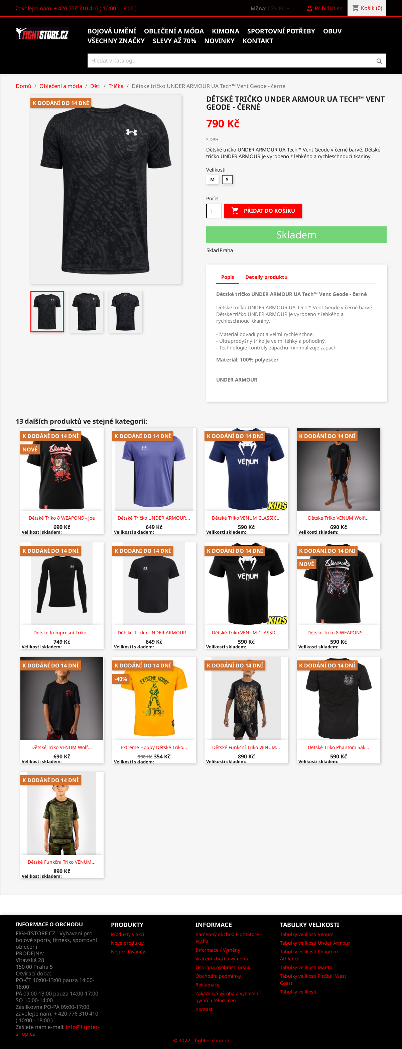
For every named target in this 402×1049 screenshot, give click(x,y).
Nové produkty (127, 943)
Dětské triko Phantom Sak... (338, 747)
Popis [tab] (227, 277)
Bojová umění (112, 31)
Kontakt (204, 1009)
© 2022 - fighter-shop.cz (201, 1040)
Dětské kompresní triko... (61, 632)
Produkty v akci (127, 934)
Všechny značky (116, 40)
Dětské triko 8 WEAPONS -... (338, 632)
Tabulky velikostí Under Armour (315, 943)
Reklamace (207, 984)
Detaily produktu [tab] (266, 277)
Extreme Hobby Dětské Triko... (154, 747)
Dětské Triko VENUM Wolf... (338, 518)
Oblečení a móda (174, 31)
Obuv (332, 31)
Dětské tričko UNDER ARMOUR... (154, 518)
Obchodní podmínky (218, 976)
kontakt (258, 40)
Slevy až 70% (174, 40)
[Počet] (214, 211)
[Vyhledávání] (237, 61)
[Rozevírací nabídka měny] (280, 9)
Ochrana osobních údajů (223, 967)
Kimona (225, 31)
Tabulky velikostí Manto (306, 967)
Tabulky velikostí (298, 991)
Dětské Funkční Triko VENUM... (246, 747)
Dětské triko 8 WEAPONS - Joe (62, 518)
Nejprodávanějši (129, 951)
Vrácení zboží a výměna (221, 958)
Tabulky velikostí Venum (306, 934)
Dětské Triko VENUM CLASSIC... (246, 518)
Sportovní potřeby (281, 31)
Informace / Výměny (217, 950)
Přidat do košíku (263, 211)
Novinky (219, 40)
